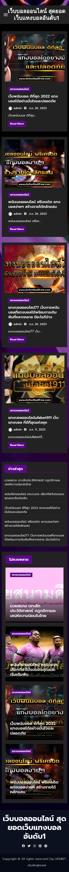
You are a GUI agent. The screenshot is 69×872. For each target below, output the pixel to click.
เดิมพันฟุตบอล (37, 865)
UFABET (60, 859)
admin (15, 108)
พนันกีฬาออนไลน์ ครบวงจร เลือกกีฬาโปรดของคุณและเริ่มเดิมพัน (34, 496)
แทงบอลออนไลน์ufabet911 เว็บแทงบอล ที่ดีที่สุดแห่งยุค (33, 420)
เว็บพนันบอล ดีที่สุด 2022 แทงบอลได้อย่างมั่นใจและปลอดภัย (33, 98)
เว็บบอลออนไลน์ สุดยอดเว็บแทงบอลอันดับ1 (36, 14)
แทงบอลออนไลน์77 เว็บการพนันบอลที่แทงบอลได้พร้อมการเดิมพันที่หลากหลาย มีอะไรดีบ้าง (33, 312)
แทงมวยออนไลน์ (21, 575)
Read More (17, 124)
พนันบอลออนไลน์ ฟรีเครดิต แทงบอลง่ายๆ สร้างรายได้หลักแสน (34, 204)
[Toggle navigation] (6, 14)
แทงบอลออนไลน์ (19, 89)
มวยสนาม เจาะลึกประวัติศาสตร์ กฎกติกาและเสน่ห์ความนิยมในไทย (32, 482)
